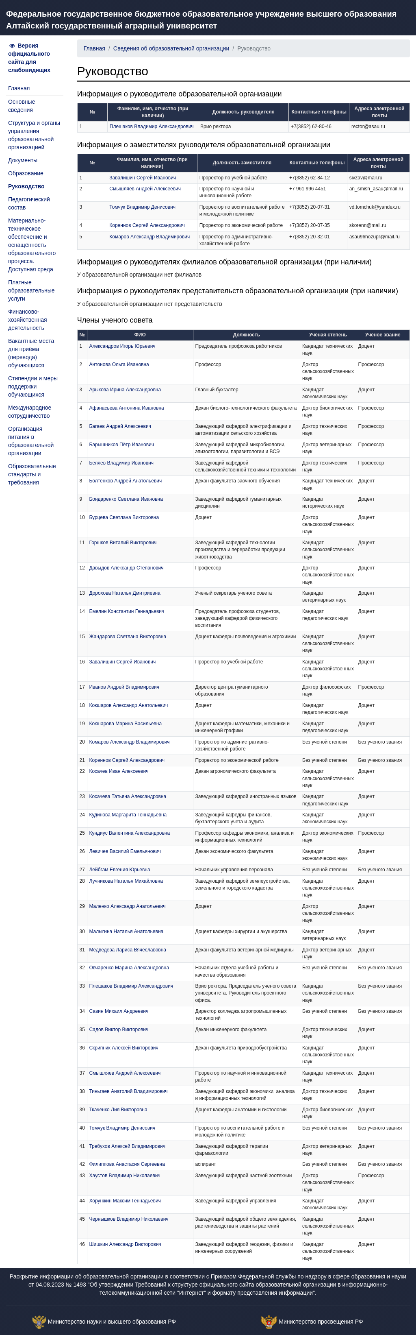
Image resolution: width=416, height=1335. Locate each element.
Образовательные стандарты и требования (32, 474)
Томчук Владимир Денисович (142, 207)
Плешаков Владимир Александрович (152, 126)
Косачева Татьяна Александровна (127, 796)
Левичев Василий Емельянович (124, 851)
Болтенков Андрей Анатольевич (125, 481)
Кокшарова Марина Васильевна (125, 723)
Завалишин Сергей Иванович (142, 178)
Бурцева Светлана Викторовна (124, 517)
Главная (19, 88)
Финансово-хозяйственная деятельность (27, 319)
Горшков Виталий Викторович (122, 542)
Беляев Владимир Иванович (121, 463)
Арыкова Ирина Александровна (125, 390)
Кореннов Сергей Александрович (147, 225)
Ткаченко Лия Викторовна (118, 1109)
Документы (22, 160)
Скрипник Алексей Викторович (123, 1048)
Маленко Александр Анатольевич (127, 906)
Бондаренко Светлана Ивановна (125, 499)
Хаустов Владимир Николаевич (124, 1175)
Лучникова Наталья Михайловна (126, 881)
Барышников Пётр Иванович (121, 444)
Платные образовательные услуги (31, 290)
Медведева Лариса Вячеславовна (127, 950)
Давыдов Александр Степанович (126, 568)
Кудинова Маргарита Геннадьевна (128, 815)
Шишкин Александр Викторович (125, 1244)
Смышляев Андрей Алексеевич (145, 189)
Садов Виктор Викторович (118, 1029)
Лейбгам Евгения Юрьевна (119, 870)
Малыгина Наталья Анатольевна (126, 931)
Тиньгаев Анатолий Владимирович (128, 1091)
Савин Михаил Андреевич (118, 1011)
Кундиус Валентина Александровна (129, 833)
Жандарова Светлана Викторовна (127, 636)
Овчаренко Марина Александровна (129, 968)
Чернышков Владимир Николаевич (128, 1219)
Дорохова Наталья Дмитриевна (124, 593)
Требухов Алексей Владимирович (127, 1146)
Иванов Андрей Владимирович (124, 687)
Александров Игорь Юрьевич (122, 346)
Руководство (26, 186)
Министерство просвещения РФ (321, 1322)
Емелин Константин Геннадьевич (126, 611)
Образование (25, 173)
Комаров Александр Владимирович (149, 237)
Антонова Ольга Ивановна (119, 364)
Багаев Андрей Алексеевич (120, 426)
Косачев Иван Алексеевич (118, 771)
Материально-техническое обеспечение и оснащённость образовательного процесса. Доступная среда (32, 245)
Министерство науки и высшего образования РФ (112, 1322)
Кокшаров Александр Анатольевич (128, 705)
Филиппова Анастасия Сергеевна (127, 1164)
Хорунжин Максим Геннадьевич (124, 1201)
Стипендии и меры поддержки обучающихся (33, 386)
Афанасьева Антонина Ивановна (126, 408)
